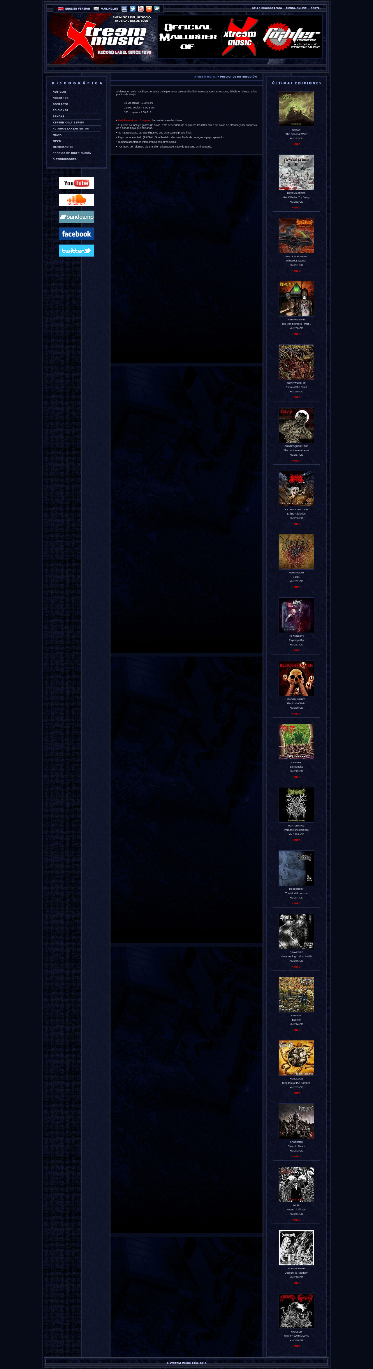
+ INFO (296, 144)
